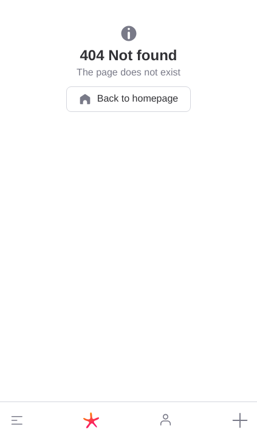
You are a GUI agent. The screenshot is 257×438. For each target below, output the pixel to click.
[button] (17, 420)
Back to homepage (128, 99)
